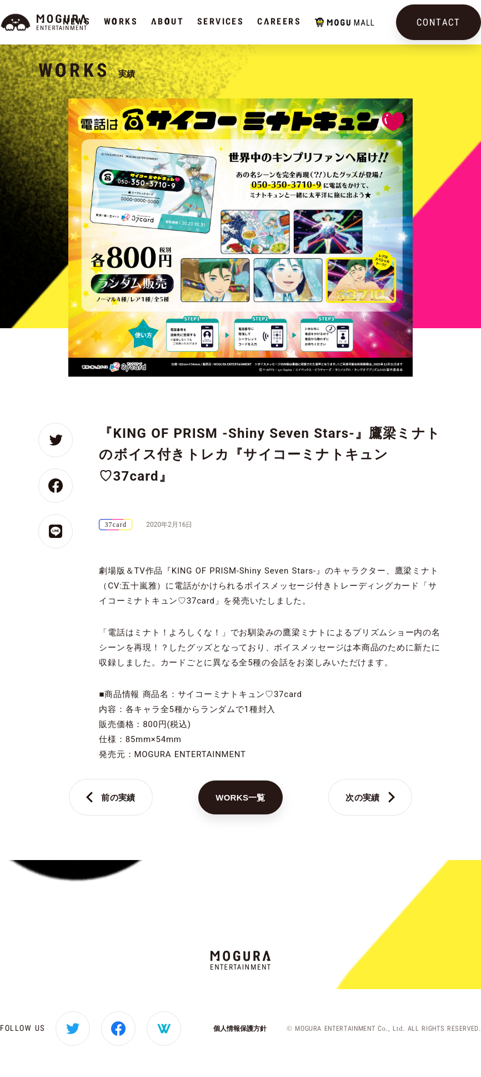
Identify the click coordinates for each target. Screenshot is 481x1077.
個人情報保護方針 (240, 1028)
